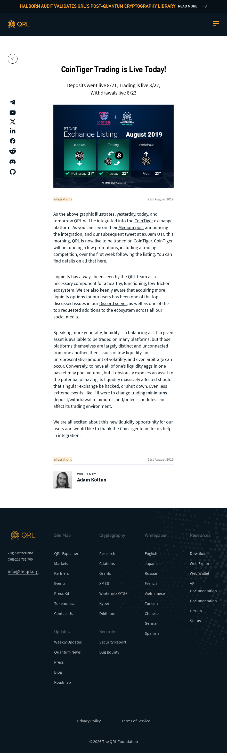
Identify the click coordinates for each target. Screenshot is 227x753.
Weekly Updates (68, 642)
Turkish (151, 603)
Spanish (152, 633)
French (151, 583)
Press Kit (61, 593)
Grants (105, 573)
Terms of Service (135, 720)
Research (107, 553)
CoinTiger (143, 221)
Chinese (152, 613)
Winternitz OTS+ (113, 593)
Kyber (104, 603)
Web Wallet (199, 573)
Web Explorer (201, 563)
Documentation (203, 600)
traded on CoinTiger (132, 241)
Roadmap (62, 682)
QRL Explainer (66, 553)
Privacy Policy (89, 720)
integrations (62, 199)
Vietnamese (155, 593)
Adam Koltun (91, 479)
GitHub (196, 610)
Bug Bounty (109, 652)
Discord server (113, 303)
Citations (107, 563)
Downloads (199, 553)
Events (60, 583)
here (101, 261)
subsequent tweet (118, 234)
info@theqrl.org (23, 571)
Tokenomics (64, 603)
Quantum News (67, 652)
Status (195, 620)
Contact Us (63, 613)
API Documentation (203, 587)
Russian (151, 573)
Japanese (153, 563)
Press (59, 662)
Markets (61, 563)
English (151, 553)
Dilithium (107, 613)
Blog (58, 672)
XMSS (104, 583)
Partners (61, 573)
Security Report (112, 642)
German (152, 623)
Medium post (131, 227)
